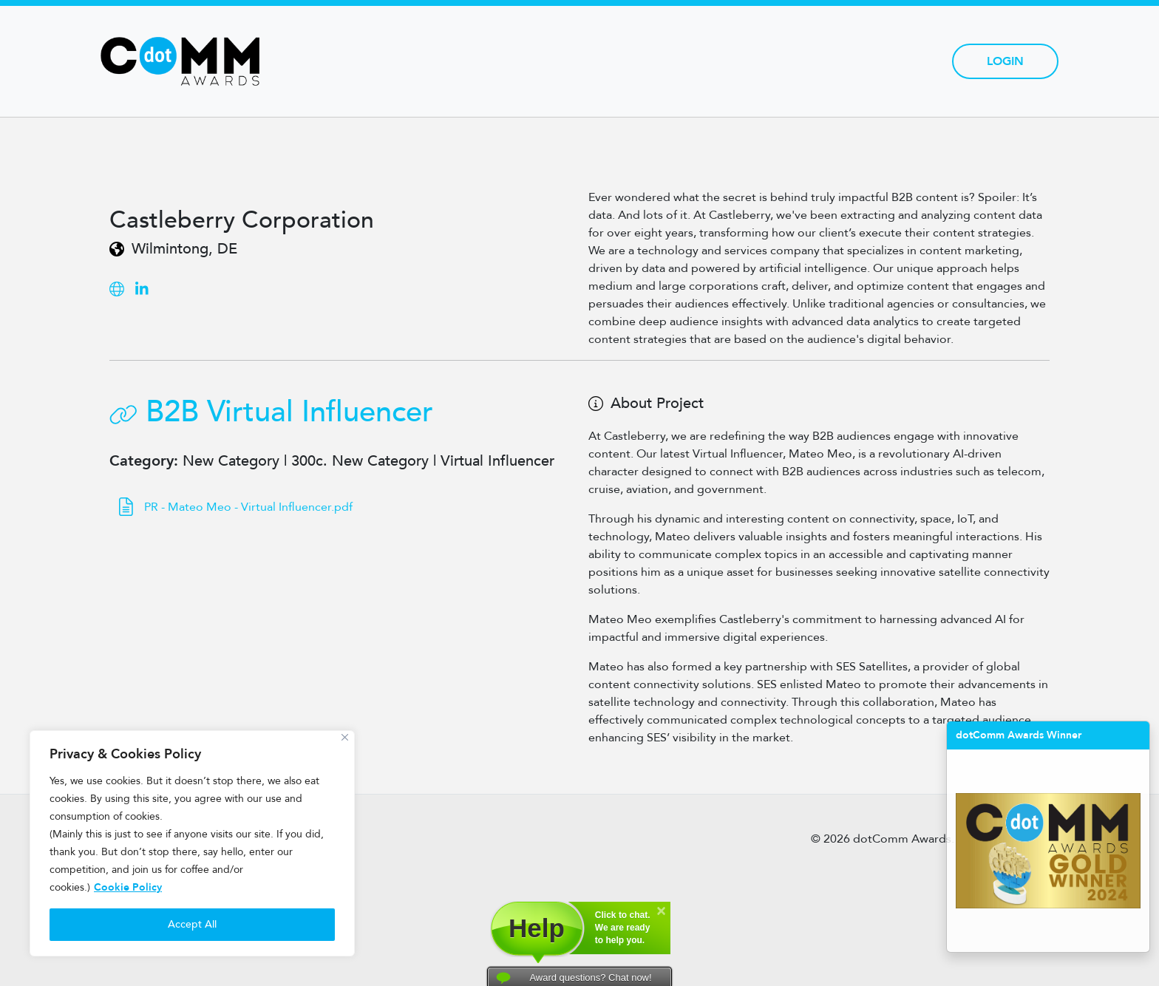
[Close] (344, 737)
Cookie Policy (128, 887)
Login (1005, 61)
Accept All (192, 924)
